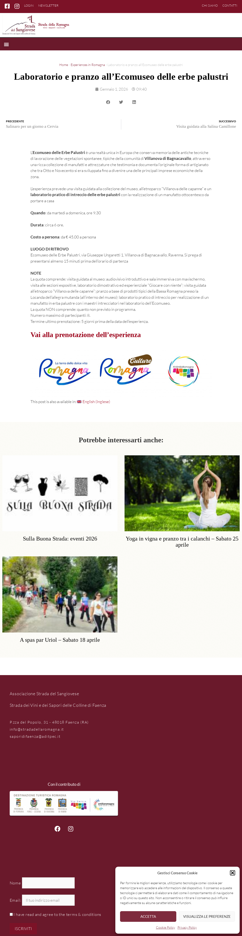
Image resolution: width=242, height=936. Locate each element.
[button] (232, 872)
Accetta (148, 916)
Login (29, 5)
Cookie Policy (165, 927)
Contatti (229, 5)
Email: (16, 900)
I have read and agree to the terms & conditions (57, 914)
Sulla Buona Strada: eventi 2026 (60, 539)
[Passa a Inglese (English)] (93, 402)
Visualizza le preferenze (207, 916)
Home (63, 65)
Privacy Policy (187, 927)
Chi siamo (210, 5)
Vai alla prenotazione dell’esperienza (85, 334)
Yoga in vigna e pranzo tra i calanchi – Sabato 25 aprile (182, 542)
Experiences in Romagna (88, 65)
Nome (15, 882)
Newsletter (48, 5)
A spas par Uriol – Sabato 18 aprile (60, 640)
